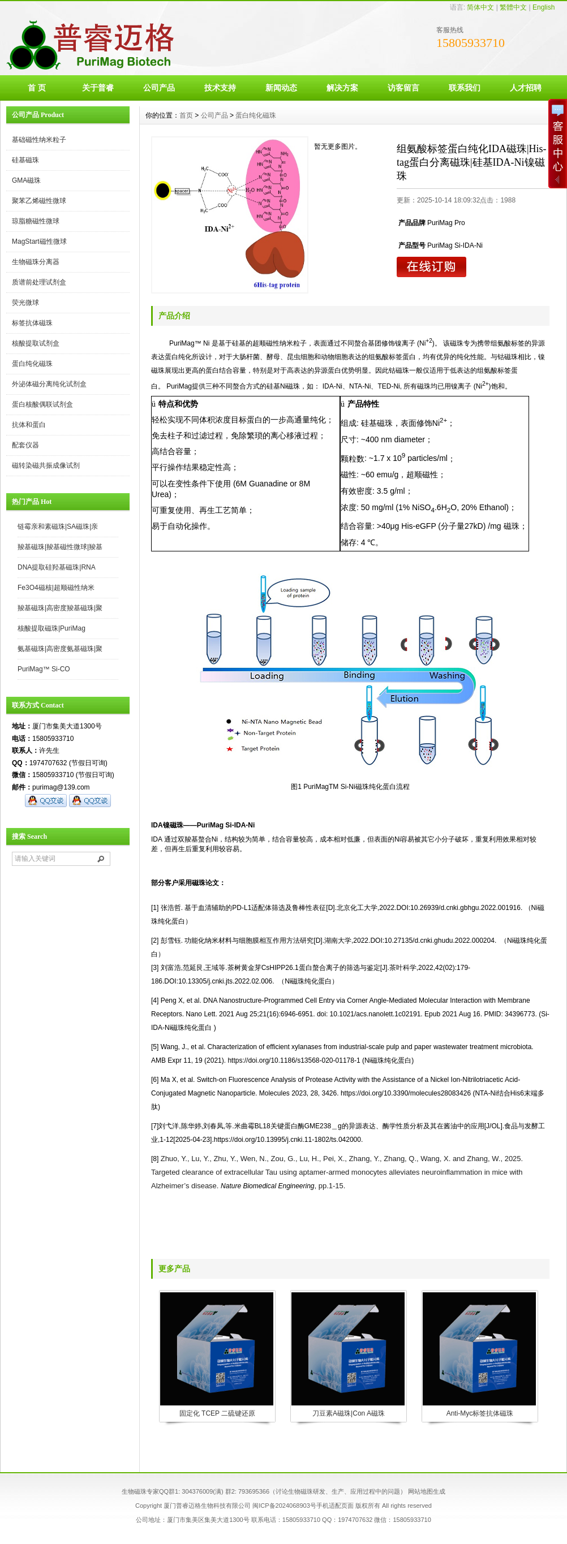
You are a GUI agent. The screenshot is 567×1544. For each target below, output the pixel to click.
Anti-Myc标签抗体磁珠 (480, 1413)
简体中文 (480, 7)
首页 (186, 115)
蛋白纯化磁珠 (32, 364)
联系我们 (464, 87)
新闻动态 (281, 87)
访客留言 (403, 87)
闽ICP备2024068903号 (284, 1505)
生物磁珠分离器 (35, 262)
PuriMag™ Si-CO (44, 669)
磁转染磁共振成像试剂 (46, 465)
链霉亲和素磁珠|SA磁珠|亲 (58, 527)
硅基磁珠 (25, 160)
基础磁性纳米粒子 (39, 140)
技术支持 (220, 87)
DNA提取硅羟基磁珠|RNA (57, 567)
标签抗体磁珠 (32, 323)
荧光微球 (25, 303)
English (543, 7)
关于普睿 (98, 87)
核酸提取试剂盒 (35, 343)
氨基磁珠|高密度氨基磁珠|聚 (60, 649)
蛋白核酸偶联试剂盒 (42, 404)
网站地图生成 (426, 1491)
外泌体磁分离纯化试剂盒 (49, 384)
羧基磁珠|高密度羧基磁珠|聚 (60, 608)
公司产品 (159, 87)
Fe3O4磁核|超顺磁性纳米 (56, 588)
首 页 (37, 87)
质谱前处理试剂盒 (39, 282)
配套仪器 (25, 445)
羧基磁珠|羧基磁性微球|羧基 (60, 547)
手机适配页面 (335, 1505)
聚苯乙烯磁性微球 (39, 201)
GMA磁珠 (26, 180)
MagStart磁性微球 (39, 241)
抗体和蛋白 (29, 425)
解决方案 (342, 87)
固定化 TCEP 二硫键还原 (217, 1413)
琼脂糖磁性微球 (35, 221)
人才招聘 (526, 87)
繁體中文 (513, 7)
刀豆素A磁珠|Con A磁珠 (348, 1413)
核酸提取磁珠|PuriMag (51, 628)
